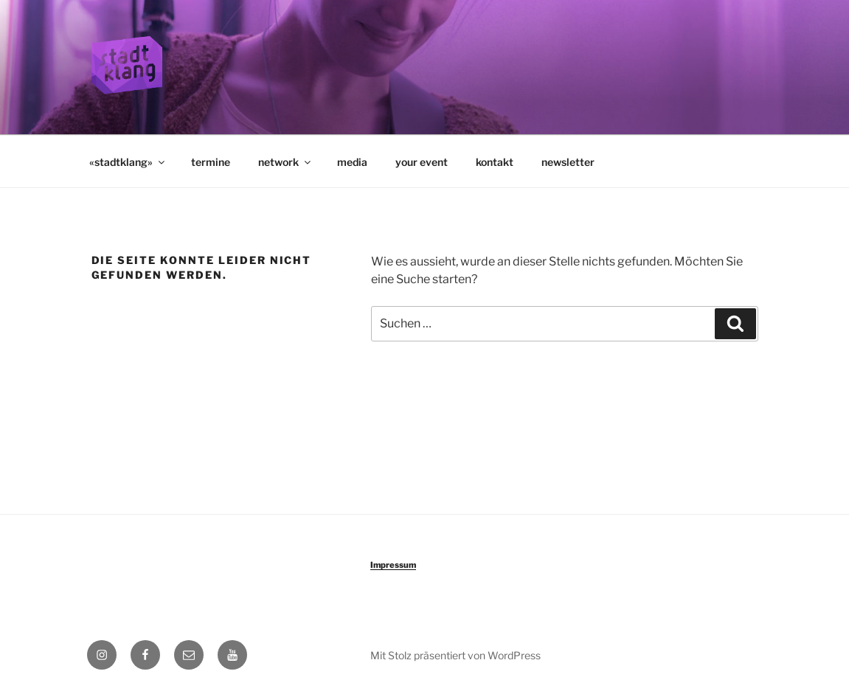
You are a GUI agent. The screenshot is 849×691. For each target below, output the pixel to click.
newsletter (568, 162)
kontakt (494, 162)
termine (210, 162)
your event (421, 162)
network (285, 162)
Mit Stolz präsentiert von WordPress (455, 655)
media (352, 162)
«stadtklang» (128, 162)
